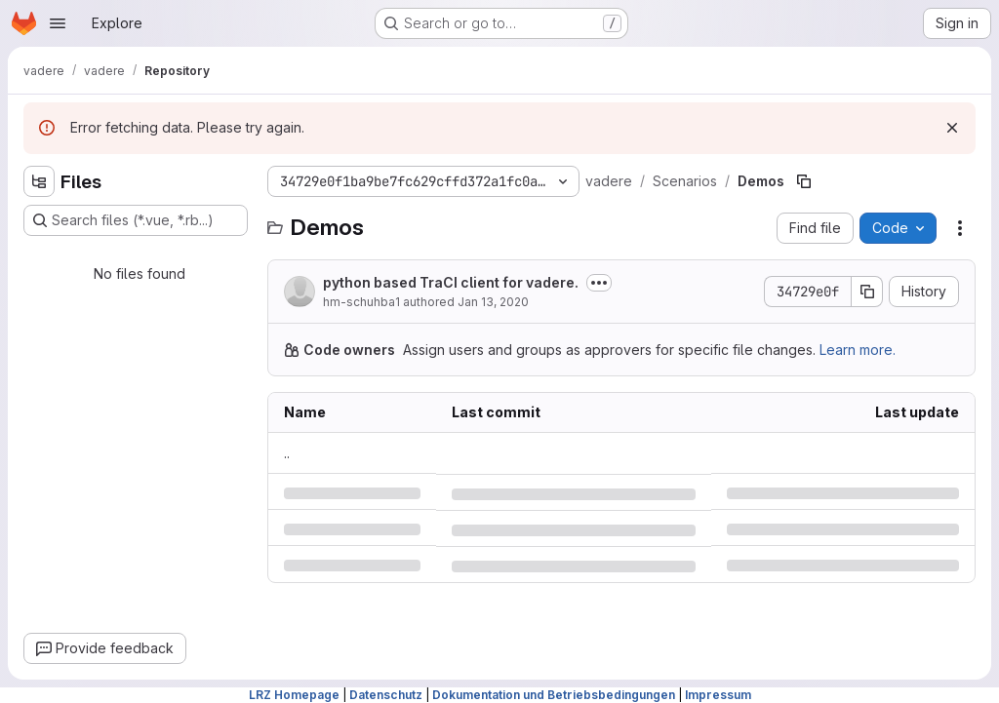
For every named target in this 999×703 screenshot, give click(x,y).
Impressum (718, 694)
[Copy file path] (803, 181)
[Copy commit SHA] (867, 291)
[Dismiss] (952, 127)
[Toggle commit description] (599, 283)
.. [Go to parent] (287, 453)
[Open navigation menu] (57, 23)
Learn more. (857, 349)
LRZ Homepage (294, 694)
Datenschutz (385, 694)
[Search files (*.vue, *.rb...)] (135, 220)
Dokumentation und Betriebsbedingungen (553, 694)
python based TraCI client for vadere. (451, 282)
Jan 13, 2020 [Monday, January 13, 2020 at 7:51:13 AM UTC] (493, 301)
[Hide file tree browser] (39, 181)
